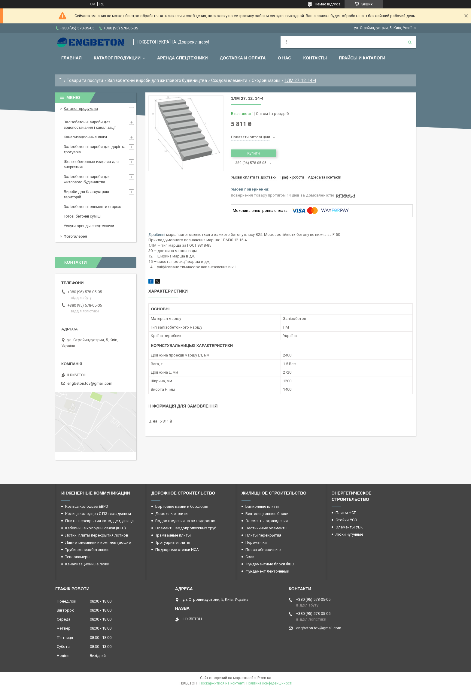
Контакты (315, 58)
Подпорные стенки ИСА (177, 549)
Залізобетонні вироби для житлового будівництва (157, 80)
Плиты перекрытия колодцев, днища (99, 521)
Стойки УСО (346, 520)
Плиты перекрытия (263, 535)
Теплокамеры (77, 557)
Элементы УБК (349, 527)
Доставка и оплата (243, 58)
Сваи (249, 557)
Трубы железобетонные (87, 549)
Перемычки (256, 542)
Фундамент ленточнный (267, 571)
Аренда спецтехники (182, 58)
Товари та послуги (85, 80)
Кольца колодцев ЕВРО (86, 506)
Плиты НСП (346, 512)
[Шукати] (410, 42)
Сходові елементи (229, 80)
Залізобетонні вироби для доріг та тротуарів (95, 149)
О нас (284, 58)
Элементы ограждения (266, 521)
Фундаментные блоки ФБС (269, 564)
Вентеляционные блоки (266, 513)
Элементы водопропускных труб (185, 528)
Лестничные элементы (266, 528)
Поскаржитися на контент (221, 683)
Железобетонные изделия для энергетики (91, 164)
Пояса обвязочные (263, 549)
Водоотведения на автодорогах (185, 521)
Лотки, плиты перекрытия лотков (96, 535)
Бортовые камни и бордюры (181, 506)
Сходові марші (266, 80)
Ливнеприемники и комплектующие (98, 542)
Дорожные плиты (171, 513)
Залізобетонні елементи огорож (92, 206)
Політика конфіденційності (269, 683)
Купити (253, 153)
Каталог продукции (117, 58)
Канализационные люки (85, 137)
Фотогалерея (75, 236)
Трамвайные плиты (173, 535)
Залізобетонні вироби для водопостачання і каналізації (90, 125)
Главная (71, 58)
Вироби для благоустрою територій (86, 194)
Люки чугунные (349, 534)
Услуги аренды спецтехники (89, 226)
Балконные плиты (262, 506)
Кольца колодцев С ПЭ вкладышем (98, 513)
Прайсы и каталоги (362, 58)
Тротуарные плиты (172, 542)
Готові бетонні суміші (83, 216)
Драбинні (156, 234)
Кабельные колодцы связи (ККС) (95, 528)
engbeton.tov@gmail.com (89, 383)
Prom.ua (264, 678)
